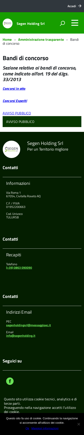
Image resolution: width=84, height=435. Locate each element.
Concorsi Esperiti (15, 100)
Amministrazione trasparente (41, 39)
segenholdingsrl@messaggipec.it (28, 325)
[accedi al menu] (74, 22)
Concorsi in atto (14, 88)
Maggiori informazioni (45, 428)
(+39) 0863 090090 (19, 267)
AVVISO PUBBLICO (17, 113)
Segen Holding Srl (31, 23)
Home (7, 39)
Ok (27, 428)
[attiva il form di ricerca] (62, 23)
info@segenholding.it (20, 335)
